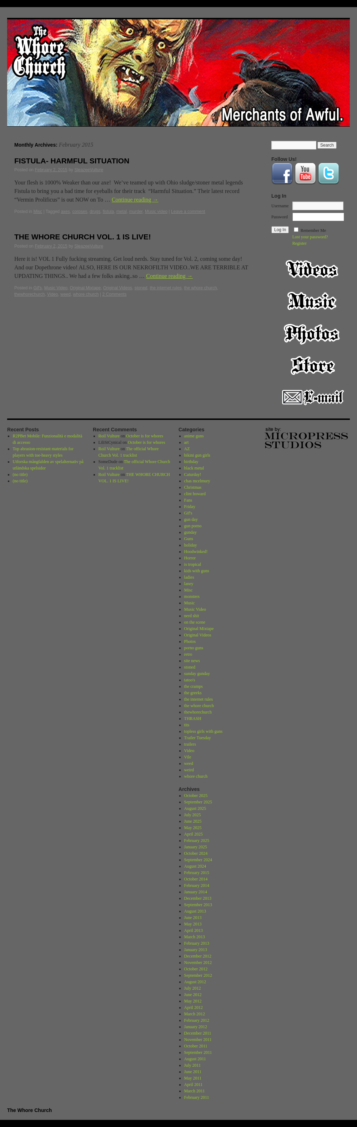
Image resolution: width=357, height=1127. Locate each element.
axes (65, 211)
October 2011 (195, 1046)
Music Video (55, 287)
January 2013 (195, 949)
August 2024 (195, 866)
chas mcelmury (197, 480)
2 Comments (114, 294)
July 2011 (192, 1065)
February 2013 (196, 943)
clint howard (195, 493)
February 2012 (196, 1020)
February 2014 (196, 885)
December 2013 (197, 898)
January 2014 (195, 891)
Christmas (193, 487)
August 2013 (195, 911)
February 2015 (196, 872)
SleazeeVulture (88, 169)
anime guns (194, 435)
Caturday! (192, 474)
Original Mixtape (85, 287)
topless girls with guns (203, 731)
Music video (156, 211)
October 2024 (196, 853)
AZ (187, 448)
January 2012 (195, 1026)
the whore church (200, 287)
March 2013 (194, 936)
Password (279, 216)
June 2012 (193, 994)
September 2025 (198, 801)
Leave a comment (188, 211)
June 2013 (193, 917)
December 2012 (197, 956)
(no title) (20, 474)
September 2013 (198, 904)
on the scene (194, 622)
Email (312, 397)
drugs (95, 211)
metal (121, 211)
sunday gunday (197, 673)
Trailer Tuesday (197, 737)
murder (135, 211)
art (186, 442)
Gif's (37, 287)
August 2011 (195, 1058)
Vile (187, 757)
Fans (188, 500)
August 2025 (195, 808)
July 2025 (192, 814)
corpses (79, 211)
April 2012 (193, 1007)
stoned (141, 287)
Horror (190, 557)
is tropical (192, 564)
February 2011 (196, 1097)
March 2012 (194, 1013)
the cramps (193, 686)
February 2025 (196, 840)
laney (188, 583)
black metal (194, 468)
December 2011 (197, 1033)
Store (312, 365)
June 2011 (193, 1071)
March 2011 (194, 1090)
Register (299, 243)
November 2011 (198, 1039)
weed (65, 294)
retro (188, 654)
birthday (191, 461)
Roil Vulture (109, 435)
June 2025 (193, 821)
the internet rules (165, 287)
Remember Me (313, 230)
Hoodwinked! (196, 551)
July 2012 (192, 988)
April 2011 (193, 1084)
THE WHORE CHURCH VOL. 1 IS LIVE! (82, 237)
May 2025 (193, 827)
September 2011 (198, 1052)
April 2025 (193, 834)
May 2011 (193, 1078)
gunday (190, 532)
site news (192, 660)
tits (187, 724)
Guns (188, 538)
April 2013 (193, 930)
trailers (190, 744)
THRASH (192, 718)
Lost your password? (310, 236)
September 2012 (198, 975)
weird (189, 769)
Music (312, 301)
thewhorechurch (29, 294)
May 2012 (193, 1001)
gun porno (193, 525)
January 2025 (195, 846)
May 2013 (193, 924)
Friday (189, 506)
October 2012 (196, 968)
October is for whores (144, 435)
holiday (190, 545)
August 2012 (195, 981)
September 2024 (198, 859)
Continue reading (135, 200)
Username (280, 205)
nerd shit (191, 615)
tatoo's (189, 679)
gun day (191, 519)
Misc (37, 211)
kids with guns (196, 570)
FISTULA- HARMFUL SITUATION (71, 161)
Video (52, 294)
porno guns (193, 647)
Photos (312, 333)
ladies (189, 577)
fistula (108, 211)
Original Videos (117, 287)
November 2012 (198, 962)
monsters (192, 596)
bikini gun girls (197, 455)
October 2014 (196, 879)
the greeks (193, 692)
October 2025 (196, 795)
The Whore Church (29, 1110)
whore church (86, 294)
